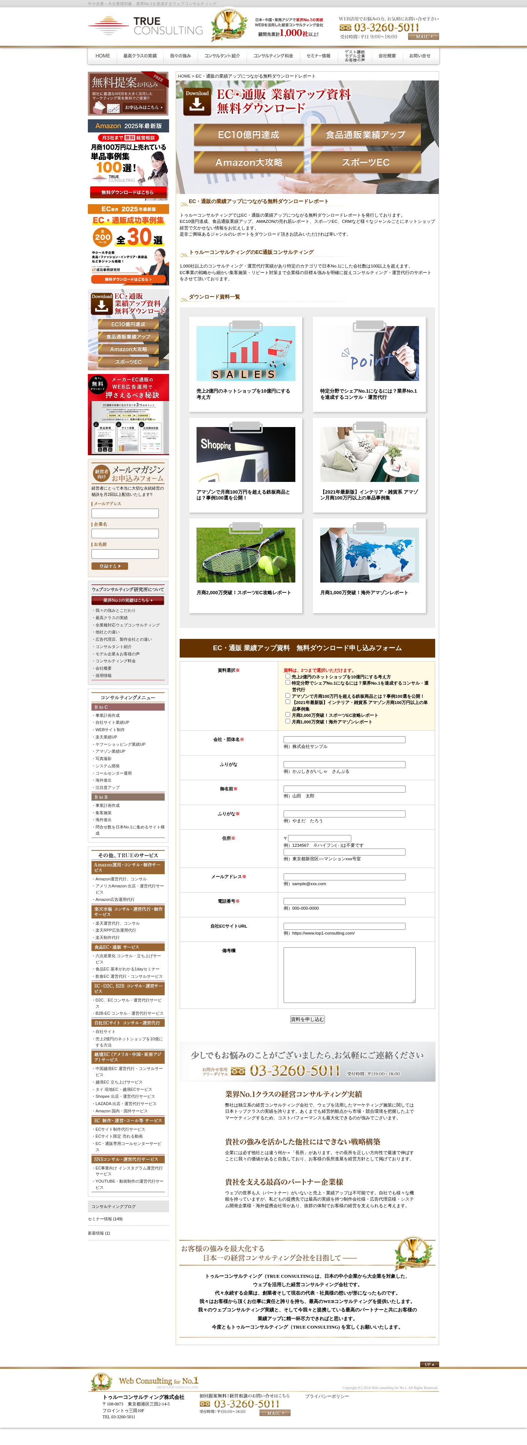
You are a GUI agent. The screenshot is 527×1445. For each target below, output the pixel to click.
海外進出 (104, 780)
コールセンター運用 (114, 772)
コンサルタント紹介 (114, 646)
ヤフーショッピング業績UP (120, 743)
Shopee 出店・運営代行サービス (125, 1095)
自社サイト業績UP (112, 722)
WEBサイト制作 (110, 729)
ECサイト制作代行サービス (120, 1127)
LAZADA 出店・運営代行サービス (126, 1102)
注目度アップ (108, 787)
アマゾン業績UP (110, 751)
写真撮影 (104, 758)
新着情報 (96, 1231)
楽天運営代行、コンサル (118, 922)
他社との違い (108, 632)
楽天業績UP (106, 736)
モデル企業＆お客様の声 (118, 653)
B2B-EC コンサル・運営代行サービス (130, 1012)
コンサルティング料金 (116, 661)
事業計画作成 (108, 715)
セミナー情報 (100, 1216)
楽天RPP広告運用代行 (116, 929)
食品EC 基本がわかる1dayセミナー (128, 968)
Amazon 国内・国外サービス (122, 1109)
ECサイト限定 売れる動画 (119, 1135)
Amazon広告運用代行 (115, 898)
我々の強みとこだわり (116, 610)
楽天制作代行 (108, 936)
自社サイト (106, 1030)
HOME (184, 76)
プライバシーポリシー (327, 1407)
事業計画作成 (108, 804)
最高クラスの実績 (112, 617)
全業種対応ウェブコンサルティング (128, 624)
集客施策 (104, 811)
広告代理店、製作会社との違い (124, 639)
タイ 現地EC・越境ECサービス (124, 1087)
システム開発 (108, 765)
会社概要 (104, 668)
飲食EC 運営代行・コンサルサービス (129, 975)
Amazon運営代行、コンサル (121, 878)
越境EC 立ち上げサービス (119, 1080)
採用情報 (104, 675)
